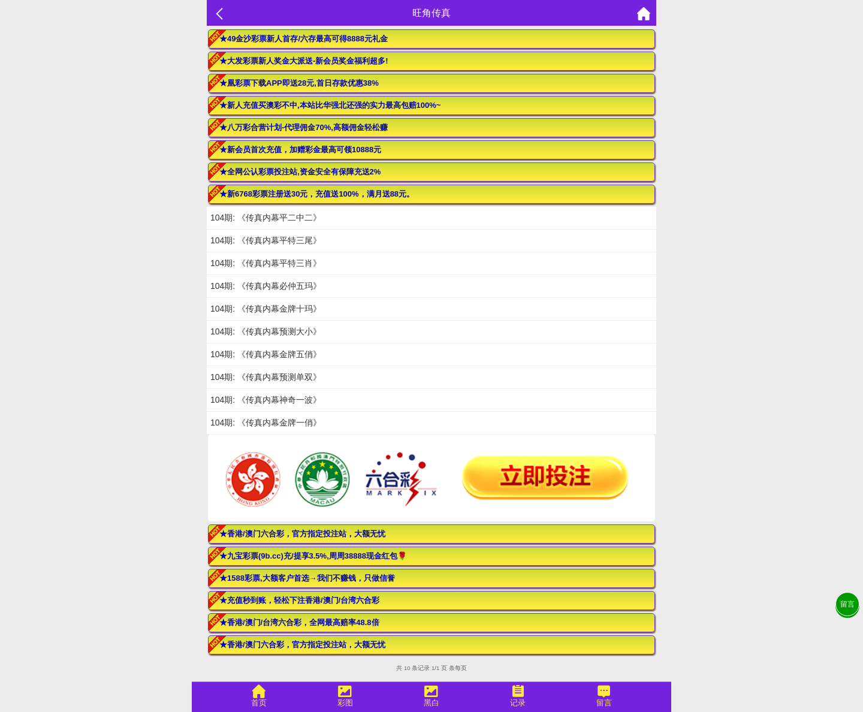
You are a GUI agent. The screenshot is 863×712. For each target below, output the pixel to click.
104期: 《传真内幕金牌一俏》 (265, 422)
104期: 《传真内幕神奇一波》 (265, 400)
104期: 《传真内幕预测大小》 (265, 331)
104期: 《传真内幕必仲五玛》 (265, 286)
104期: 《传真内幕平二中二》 (265, 217)
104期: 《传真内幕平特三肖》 (265, 263)
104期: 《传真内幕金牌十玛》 (265, 308)
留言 (847, 604)
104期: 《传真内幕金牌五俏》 (265, 354)
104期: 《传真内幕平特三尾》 (265, 240)
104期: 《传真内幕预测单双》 (265, 377)
